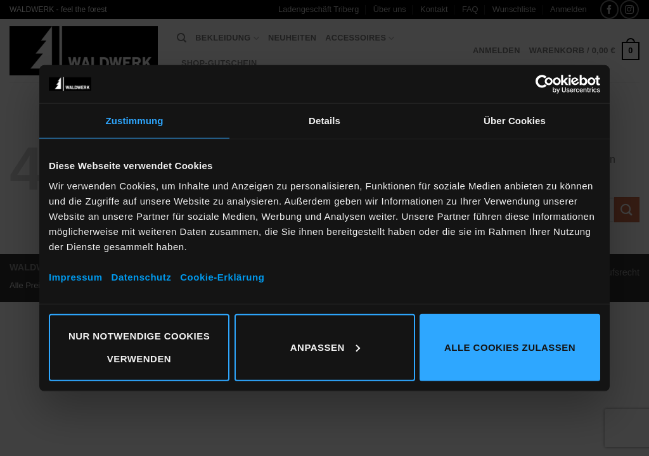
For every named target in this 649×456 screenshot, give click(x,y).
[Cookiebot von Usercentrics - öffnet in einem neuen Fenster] (544, 84)
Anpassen (325, 346)
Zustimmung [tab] (135, 120)
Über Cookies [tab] (515, 120)
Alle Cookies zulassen (509, 346)
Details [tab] (324, 120)
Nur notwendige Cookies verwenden (139, 347)
